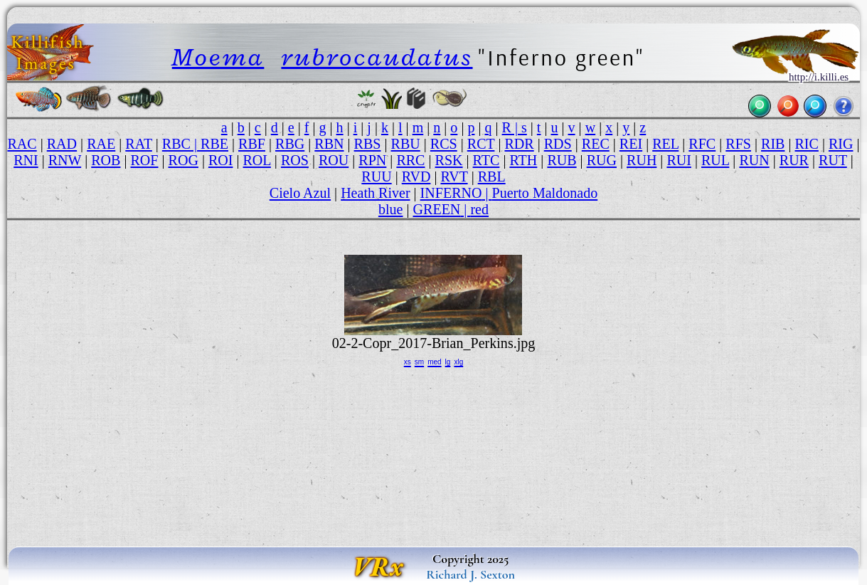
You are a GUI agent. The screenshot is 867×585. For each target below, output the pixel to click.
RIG (841, 144)
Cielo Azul (300, 193)
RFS (738, 144)
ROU (334, 160)
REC (596, 144)
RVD (416, 176)
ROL (257, 160)
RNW (64, 160)
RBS (367, 144)
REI (630, 144)
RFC (702, 144)
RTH (523, 160)
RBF (251, 144)
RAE (101, 144)
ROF (145, 160)
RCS (443, 144)
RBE (214, 144)
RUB (561, 160)
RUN (754, 160)
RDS (558, 144)
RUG (602, 160)
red (479, 209)
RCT (481, 144)
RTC (486, 160)
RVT (453, 176)
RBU (405, 144)
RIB (772, 144)
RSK (449, 160)
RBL (492, 176)
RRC (410, 160)
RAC (21, 144)
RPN (372, 160)
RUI (678, 160)
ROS (295, 160)
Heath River (375, 193)
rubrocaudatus (376, 57)
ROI (220, 160)
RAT (138, 144)
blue (390, 209)
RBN (329, 144)
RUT (833, 160)
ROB (105, 160)
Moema (218, 57)
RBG (289, 144)
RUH (641, 160)
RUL (715, 160)
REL (665, 144)
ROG (183, 160)
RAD (62, 144)
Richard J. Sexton (470, 574)
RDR (518, 144)
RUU (376, 176)
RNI (26, 160)
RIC (806, 144)
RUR (794, 160)
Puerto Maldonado (545, 193)
